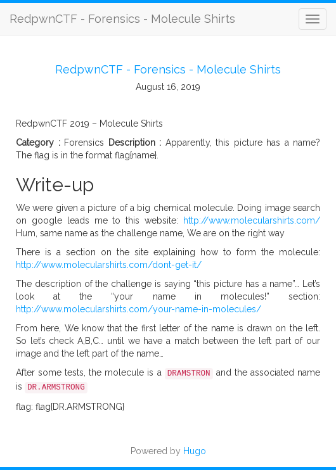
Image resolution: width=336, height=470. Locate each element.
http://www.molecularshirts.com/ (251, 220)
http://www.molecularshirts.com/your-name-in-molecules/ (138, 309)
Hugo (194, 451)
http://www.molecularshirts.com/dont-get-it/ (109, 265)
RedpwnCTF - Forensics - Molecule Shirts (122, 18)
